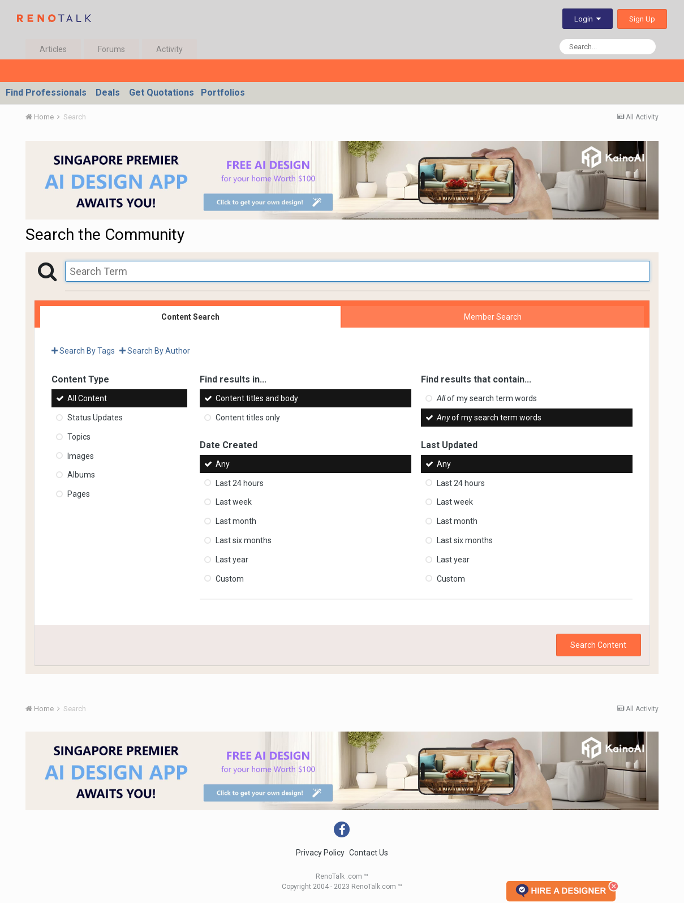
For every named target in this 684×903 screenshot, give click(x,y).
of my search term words (487, 398)
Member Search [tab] (493, 316)
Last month (236, 521)
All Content (87, 398)
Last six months (244, 540)
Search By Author (154, 350)
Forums (111, 49)
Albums (81, 474)
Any (223, 463)
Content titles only (248, 417)
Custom (230, 578)
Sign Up (642, 19)
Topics (79, 436)
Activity (169, 49)
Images (80, 455)
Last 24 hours (240, 482)
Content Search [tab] (190, 316)
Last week (234, 501)
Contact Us (368, 852)
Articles (53, 49)
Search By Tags (83, 350)
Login (587, 19)
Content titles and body (257, 398)
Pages (78, 493)
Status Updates (95, 417)
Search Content (598, 645)
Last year (232, 559)
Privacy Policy (320, 852)
